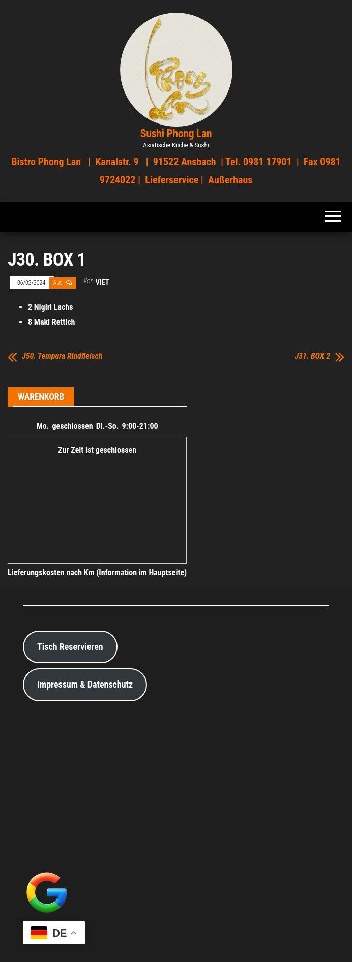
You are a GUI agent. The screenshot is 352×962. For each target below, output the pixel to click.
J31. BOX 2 (312, 356)
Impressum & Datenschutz (85, 684)
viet (102, 282)
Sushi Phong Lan (176, 133)
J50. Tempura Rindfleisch (62, 356)
